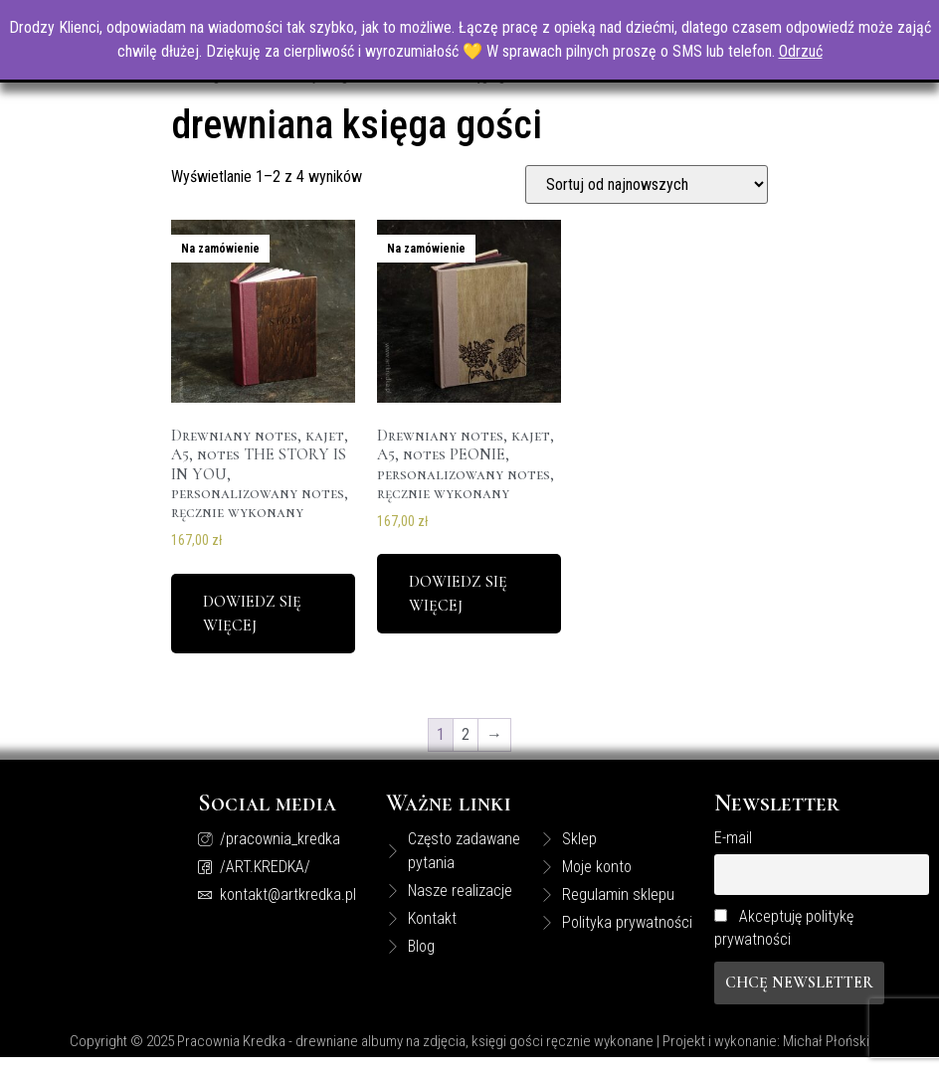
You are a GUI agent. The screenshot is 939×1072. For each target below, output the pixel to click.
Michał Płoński (826, 1059)
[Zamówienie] (646, 202)
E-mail (733, 856)
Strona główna (214, 93)
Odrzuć (801, 51)
